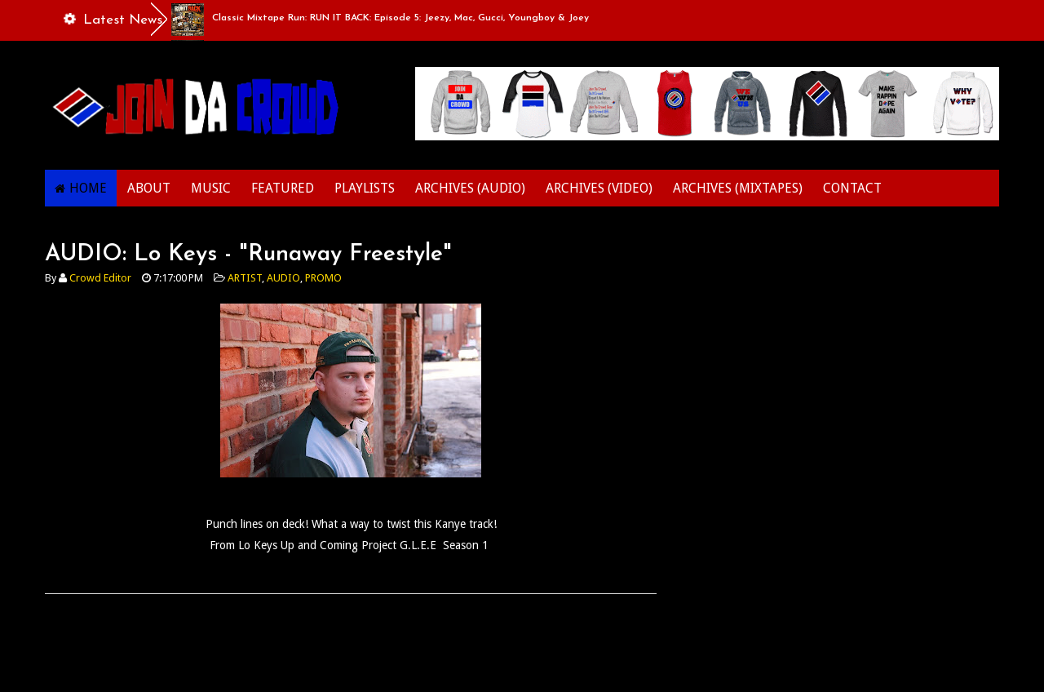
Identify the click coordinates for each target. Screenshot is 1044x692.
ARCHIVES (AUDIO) (470, 188)
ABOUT (148, 188)
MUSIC (211, 188)
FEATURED (282, 188)
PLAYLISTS (364, 188)
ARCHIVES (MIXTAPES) (738, 188)
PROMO (323, 278)
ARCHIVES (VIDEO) (599, 188)
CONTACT (852, 188)
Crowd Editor (100, 278)
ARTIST (245, 278)
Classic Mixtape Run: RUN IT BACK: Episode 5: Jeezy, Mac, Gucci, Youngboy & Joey (400, 18)
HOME (88, 188)
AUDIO (283, 278)
